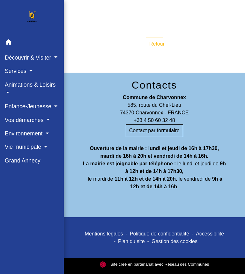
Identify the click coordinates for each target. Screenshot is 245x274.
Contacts (154, 85)
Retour (156, 44)
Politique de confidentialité (159, 233)
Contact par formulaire (154, 130)
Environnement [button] (24, 133)
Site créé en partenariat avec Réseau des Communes (154, 264)
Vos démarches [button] (25, 120)
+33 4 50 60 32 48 (154, 120)
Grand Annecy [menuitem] (23, 160)
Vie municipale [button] (24, 147)
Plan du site (131, 241)
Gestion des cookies (174, 241)
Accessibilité (210, 233)
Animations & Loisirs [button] (30, 85)
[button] (32, 43)
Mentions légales (104, 233)
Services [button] (16, 71)
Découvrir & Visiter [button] (29, 57)
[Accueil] (32, 17)
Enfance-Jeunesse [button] (29, 106)
